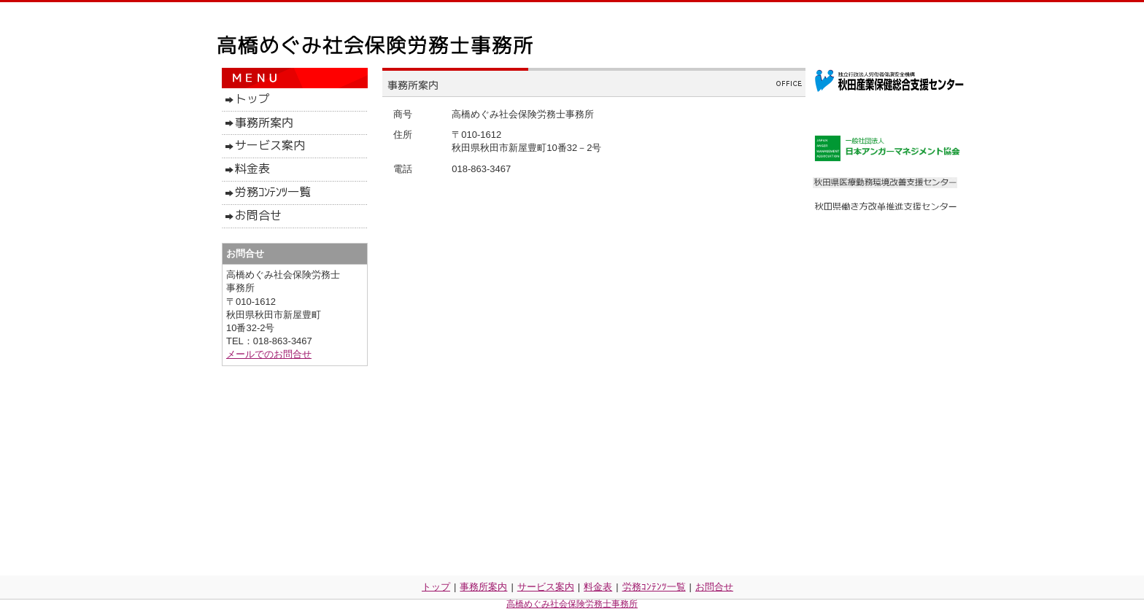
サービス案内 (545, 586)
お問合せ (714, 586)
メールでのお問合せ (269, 354)
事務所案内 (483, 586)
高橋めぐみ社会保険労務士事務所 (572, 604)
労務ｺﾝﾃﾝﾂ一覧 (654, 586)
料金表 (598, 586)
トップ (436, 586)
